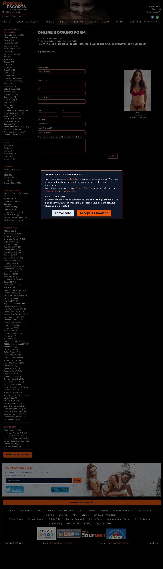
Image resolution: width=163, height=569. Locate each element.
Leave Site (63, 213)
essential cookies (70, 179)
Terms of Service (84, 188)
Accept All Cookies (94, 213)
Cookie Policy (69, 191)
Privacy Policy (51, 191)
